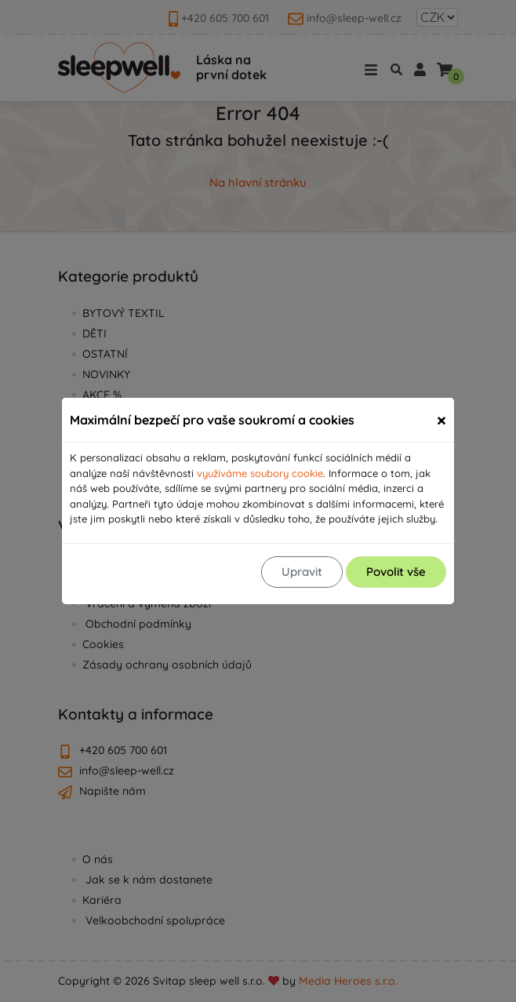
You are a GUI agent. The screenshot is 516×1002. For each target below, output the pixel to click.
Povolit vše (396, 571)
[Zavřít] (441, 420)
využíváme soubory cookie (260, 473)
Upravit (302, 571)
